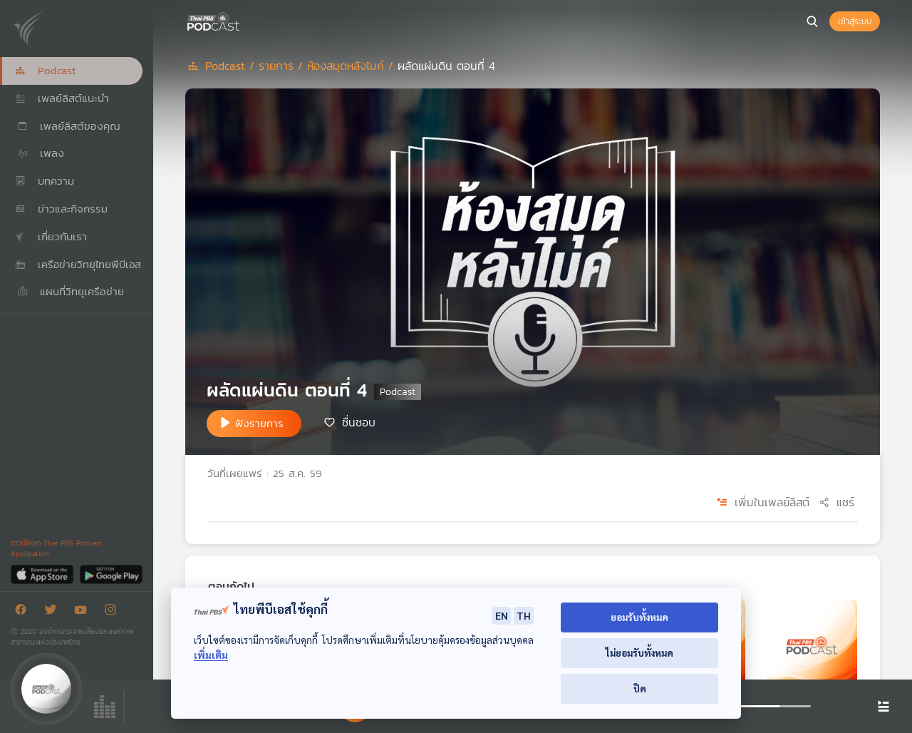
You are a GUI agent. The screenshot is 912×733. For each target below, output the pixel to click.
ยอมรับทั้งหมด (639, 617)
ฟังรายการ (259, 423)
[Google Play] (110, 573)
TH (524, 615)
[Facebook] (24, 612)
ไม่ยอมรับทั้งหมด (639, 653)
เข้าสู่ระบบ (854, 21)
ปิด (639, 688)
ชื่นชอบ (358, 422)
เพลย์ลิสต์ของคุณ (67, 126)
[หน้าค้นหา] (812, 21)
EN (501, 615)
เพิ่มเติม (211, 655)
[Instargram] (114, 612)
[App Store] (43, 573)
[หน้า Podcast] (242, 20)
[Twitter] (54, 612)
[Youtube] (84, 612)
